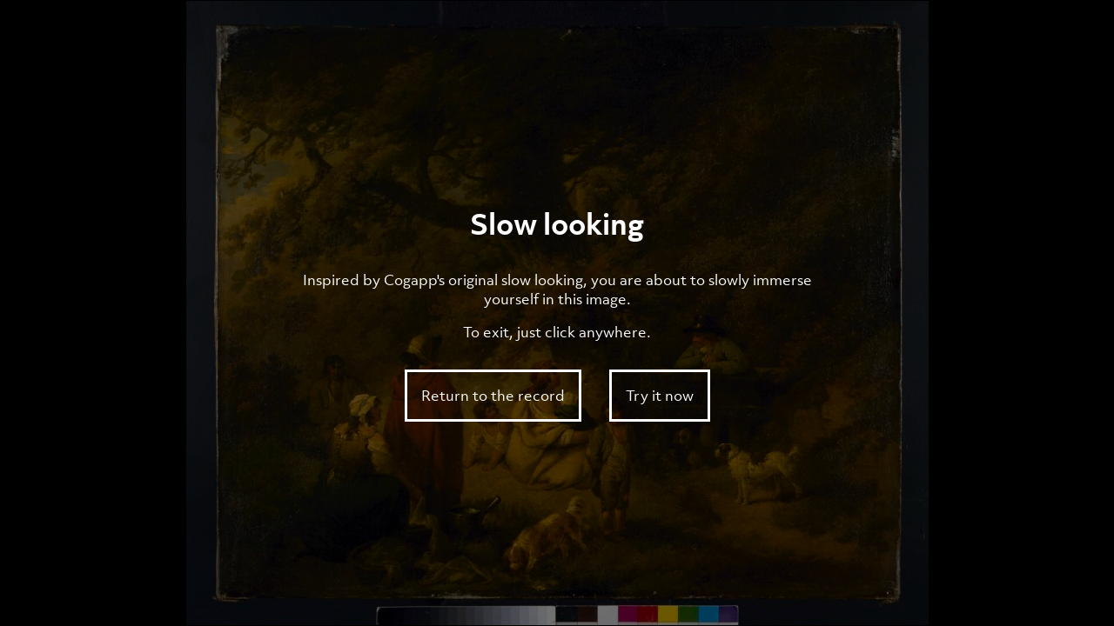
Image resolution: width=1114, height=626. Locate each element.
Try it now (660, 395)
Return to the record (493, 395)
